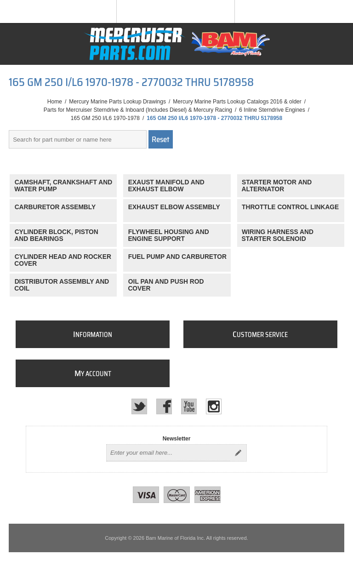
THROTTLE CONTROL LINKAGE (290, 207)
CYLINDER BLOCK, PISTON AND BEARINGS (56, 235)
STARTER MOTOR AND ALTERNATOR (277, 186)
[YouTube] (189, 406)
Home (54, 101)
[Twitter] (139, 406)
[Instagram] (213, 406)
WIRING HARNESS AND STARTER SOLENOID (277, 235)
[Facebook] (164, 406)
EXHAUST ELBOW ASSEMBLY (174, 207)
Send (238, 453)
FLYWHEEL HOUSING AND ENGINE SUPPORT (168, 235)
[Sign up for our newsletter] (168, 453)
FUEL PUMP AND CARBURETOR (177, 256)
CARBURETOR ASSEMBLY (55, 207)
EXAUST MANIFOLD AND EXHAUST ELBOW (166, 186)
